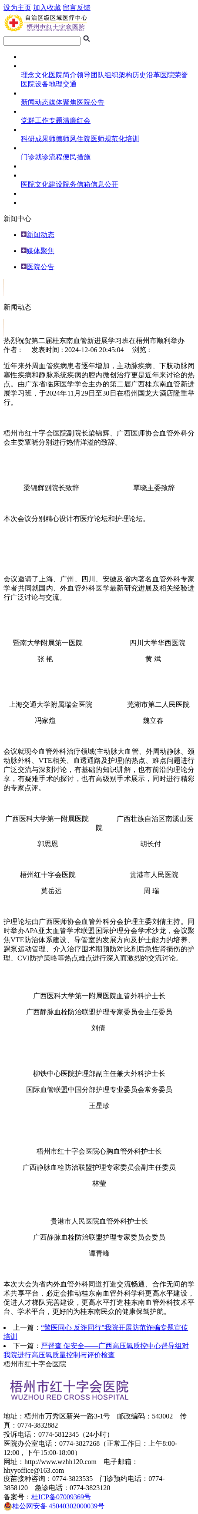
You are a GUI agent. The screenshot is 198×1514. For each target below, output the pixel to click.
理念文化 (35, 75)
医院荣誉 (174, 75)
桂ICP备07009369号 (61, 1497)
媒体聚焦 (63, 102)
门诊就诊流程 (42, 157)
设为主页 (17, 7)
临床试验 (35, 166)
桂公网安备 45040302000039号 (53, 1506)
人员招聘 (35, 193)
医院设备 (35, 84)
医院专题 (35, 111)
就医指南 (35, 148)
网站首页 (35, 56)
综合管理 (35, 175)
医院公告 (90, 102)
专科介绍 (35, 202)
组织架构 (118, 75)
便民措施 (77, 157)
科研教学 (35, 129)
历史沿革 (146, 75)
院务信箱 (77, 184)
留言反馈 (77, 7)
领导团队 (90, 75)
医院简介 (63, 75)
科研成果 (35, 138)
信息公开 (104, 184)
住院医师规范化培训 (108, 138)
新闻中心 (35, 93)
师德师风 (63, 138)
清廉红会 (77, 120)
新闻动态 (35, 102)
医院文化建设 (42, 184)
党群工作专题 (42, 120)
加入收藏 (47, 7)
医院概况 (35, 65)
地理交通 (63, 84)
